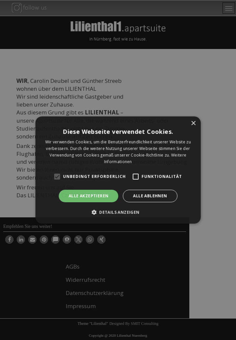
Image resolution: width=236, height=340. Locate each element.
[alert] (118, 170)
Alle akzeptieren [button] (88, 196)
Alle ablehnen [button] (150, 196)
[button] (118, 212)
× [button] (193, 123)
